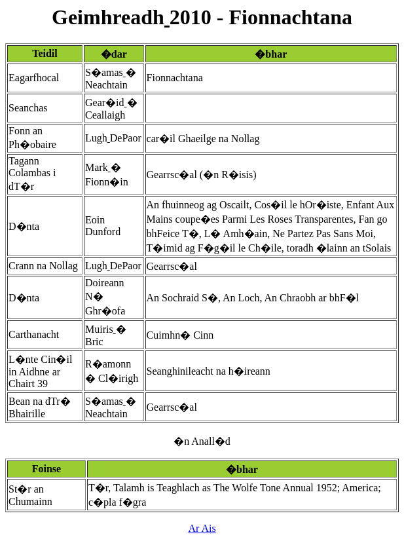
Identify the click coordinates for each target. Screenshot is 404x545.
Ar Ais (201, 528)
